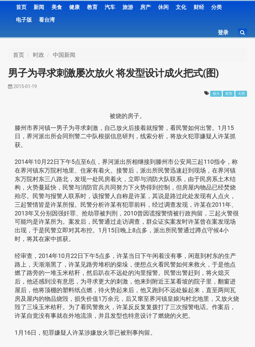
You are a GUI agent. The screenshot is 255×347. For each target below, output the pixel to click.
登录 (223, 32)
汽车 (110, 7)
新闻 (39, 7)
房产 (145, 7)
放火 (216, 93)
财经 (199, 7)
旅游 (128, 7)
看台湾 (47, 20)
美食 (56, 7)
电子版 (24, 20)
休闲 (163, 7)
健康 (74, 7)
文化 (181, 7)
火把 (241, 93)
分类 (216, 7)
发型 (228, 93)
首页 (21, 7)
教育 (92, 7)
